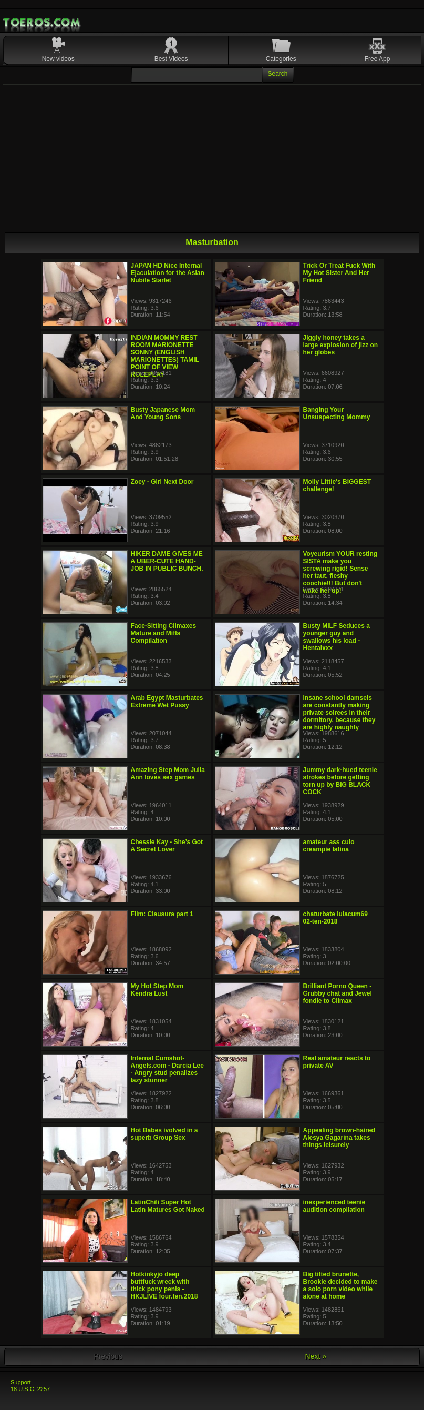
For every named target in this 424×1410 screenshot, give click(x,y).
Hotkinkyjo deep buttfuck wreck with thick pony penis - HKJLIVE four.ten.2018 (164, 1285)
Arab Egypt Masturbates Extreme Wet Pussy (167, 701)
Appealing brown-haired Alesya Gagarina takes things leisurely (339, 1138)
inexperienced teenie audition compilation (334, 1206)
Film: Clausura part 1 (162, 914)
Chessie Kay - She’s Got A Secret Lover (167, 845)
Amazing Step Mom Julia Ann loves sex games (168, 773)
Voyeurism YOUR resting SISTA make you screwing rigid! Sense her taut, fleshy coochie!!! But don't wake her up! (340, 572)
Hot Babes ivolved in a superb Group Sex (164, 1134)
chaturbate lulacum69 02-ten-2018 (335, 917)
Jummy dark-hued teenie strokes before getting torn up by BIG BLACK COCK (340, 781)
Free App (377, 59)
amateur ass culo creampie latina (329, 845)
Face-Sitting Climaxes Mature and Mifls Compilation (164, 633)
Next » (315, 1356)
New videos (58, 59)
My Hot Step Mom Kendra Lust (157, 989)
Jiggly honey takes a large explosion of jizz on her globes (340, 345)
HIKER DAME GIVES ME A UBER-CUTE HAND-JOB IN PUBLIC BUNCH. (167, 561)
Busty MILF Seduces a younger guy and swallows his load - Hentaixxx (336, 637)
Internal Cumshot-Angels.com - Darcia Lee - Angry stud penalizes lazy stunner (167, 1069)
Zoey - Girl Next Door (162, 481)
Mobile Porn (42, 22)
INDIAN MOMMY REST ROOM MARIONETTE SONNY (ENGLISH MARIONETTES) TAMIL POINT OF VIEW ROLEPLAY (165, 356)
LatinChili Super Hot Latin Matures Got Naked (168, 1206)
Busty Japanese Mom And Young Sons (163, 413)
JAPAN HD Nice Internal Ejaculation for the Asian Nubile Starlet (167, 273)
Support (21, 1382)
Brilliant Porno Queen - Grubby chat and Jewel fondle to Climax (337, 993)
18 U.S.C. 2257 (30, 1389)
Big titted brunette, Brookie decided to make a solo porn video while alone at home (340, 1285)
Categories (281, 59)
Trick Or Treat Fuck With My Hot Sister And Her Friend (339, 273)
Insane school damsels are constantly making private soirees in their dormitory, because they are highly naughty (339, 712)
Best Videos (171, 59)
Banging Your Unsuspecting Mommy (336, 413)
